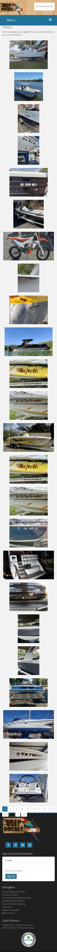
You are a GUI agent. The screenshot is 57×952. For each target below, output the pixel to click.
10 (5, 814)
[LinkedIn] (29, 845)
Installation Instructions (13, 900)
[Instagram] (15, 845)
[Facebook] (8, 845)
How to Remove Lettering (13, 903)
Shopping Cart (46, 6)
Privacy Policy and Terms (13, 891)
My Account (8, 913)
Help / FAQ (7, 907)
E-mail (8, 860)
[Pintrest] (22, 845)
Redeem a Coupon (10, 910)
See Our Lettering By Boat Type (16, 897)
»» (24, 814)
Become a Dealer (10, 894)
